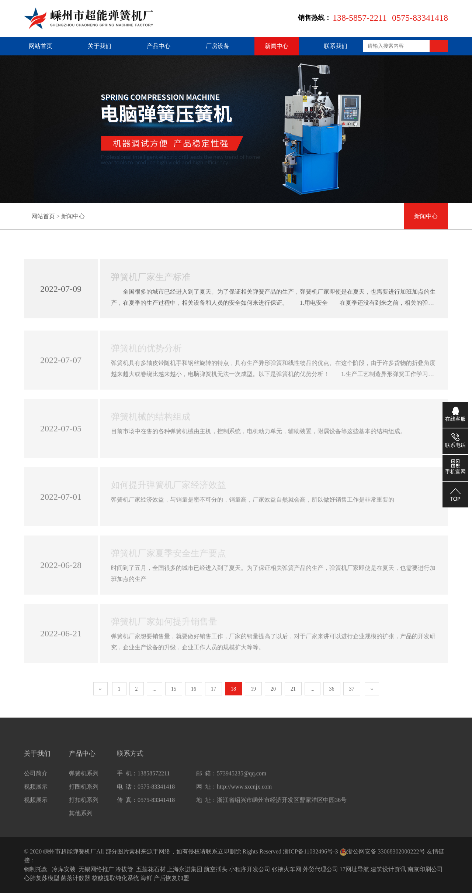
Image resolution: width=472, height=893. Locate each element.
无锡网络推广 (96, 869)
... (155, 689)
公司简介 (36, 777)
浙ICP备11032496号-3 (310, 851)
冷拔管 (124, 869)
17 (213, 689)
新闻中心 (276, 46)
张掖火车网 (286, 869)
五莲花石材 (151, 869)
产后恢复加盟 (171, 878)
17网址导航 (354, 869)
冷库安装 (64, 869)
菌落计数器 (75, 878)
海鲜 (146, 878)
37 (351, 689)
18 (233, 689)
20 (273, 689)
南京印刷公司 (425, 869)
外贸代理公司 (320, 869)
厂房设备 (217, 46)
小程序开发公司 (249, 869)
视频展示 (36, 791)
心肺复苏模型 (41, 878)
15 (173, 689)
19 (253, 689)
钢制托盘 (36, 869)
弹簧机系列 (83, 777)
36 (331, 689)
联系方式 (130, 758)
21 (293, 689)
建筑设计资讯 (388, 869)
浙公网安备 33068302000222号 (382, 851)
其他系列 (81, 817)
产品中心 (158, 46)
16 (193, 689)
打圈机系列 (83, 791)
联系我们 (335, 46)
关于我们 (99, 46)
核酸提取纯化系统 (115, 878)
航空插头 (216, 869)
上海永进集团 (184, 869)
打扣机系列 (83, 804)
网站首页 (40, 46)
